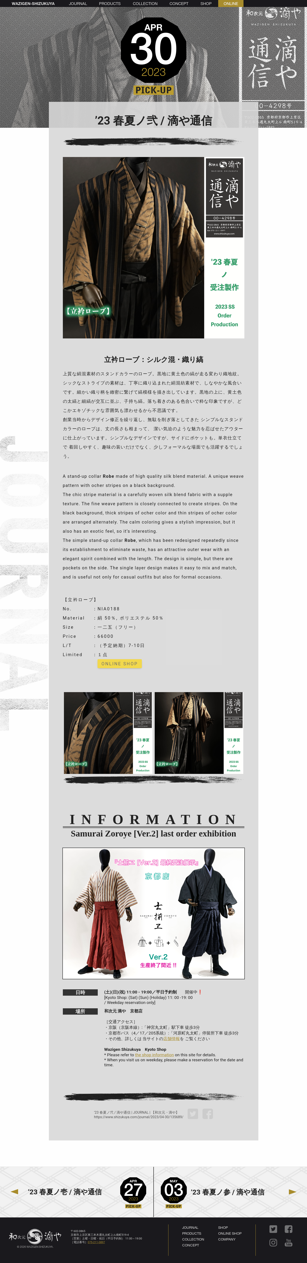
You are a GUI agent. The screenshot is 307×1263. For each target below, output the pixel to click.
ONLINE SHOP (119, 663)
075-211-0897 (96, 1242)
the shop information (154, 1054)
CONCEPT (190, 1245)
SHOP (223, 1227)
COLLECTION (193, 1239)
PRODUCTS (191, 1233)
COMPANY (226, 1239)
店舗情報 (171, 1038)
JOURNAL (190, 1227)
